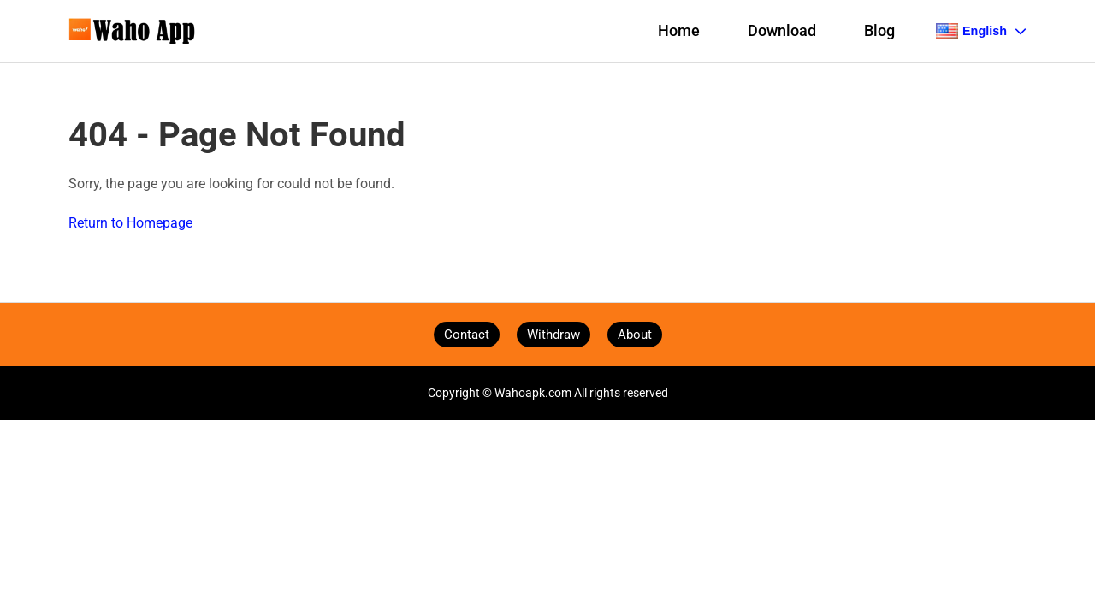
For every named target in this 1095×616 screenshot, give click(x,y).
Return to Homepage (130, 223)
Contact (466, 334)
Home (679, 30)
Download (782, 30)
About (635, 334)
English (981, 30)
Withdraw (553, 334)
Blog (879, 30)
